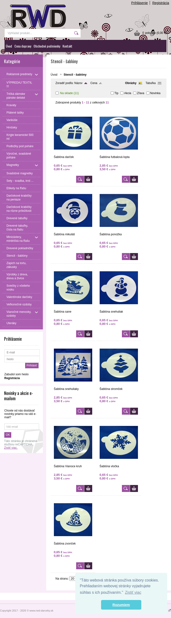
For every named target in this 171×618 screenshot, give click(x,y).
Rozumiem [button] (121, 605)
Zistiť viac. (11, 447)
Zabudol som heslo (16, 374)
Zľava (140, 93)
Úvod (9, 45)
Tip (116, 93)
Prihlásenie (139, 3)
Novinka (155, 93)
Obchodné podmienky (47, 45)
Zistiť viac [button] (133, 592)
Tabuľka (151, 83)
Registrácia (160, 3)
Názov (78, 83)
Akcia (127, 93)
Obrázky (130, 83)
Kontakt (67, 45)
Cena (94, 83)
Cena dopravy (22, 45)
